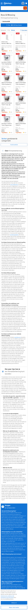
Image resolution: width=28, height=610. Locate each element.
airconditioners (14, 184)
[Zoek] (25, 8)
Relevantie (3, 30)
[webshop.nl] (12, 3)
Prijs (9, 30)
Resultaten (14, 25)
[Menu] (2, 3)
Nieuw (13, 30)
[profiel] (23, 3)
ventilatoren (17, 337)
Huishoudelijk (6, 21)
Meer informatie (14, 607)
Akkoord (14, 603)
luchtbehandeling (14, 234)
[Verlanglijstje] (26, 3)
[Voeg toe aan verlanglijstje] (11, 35)
